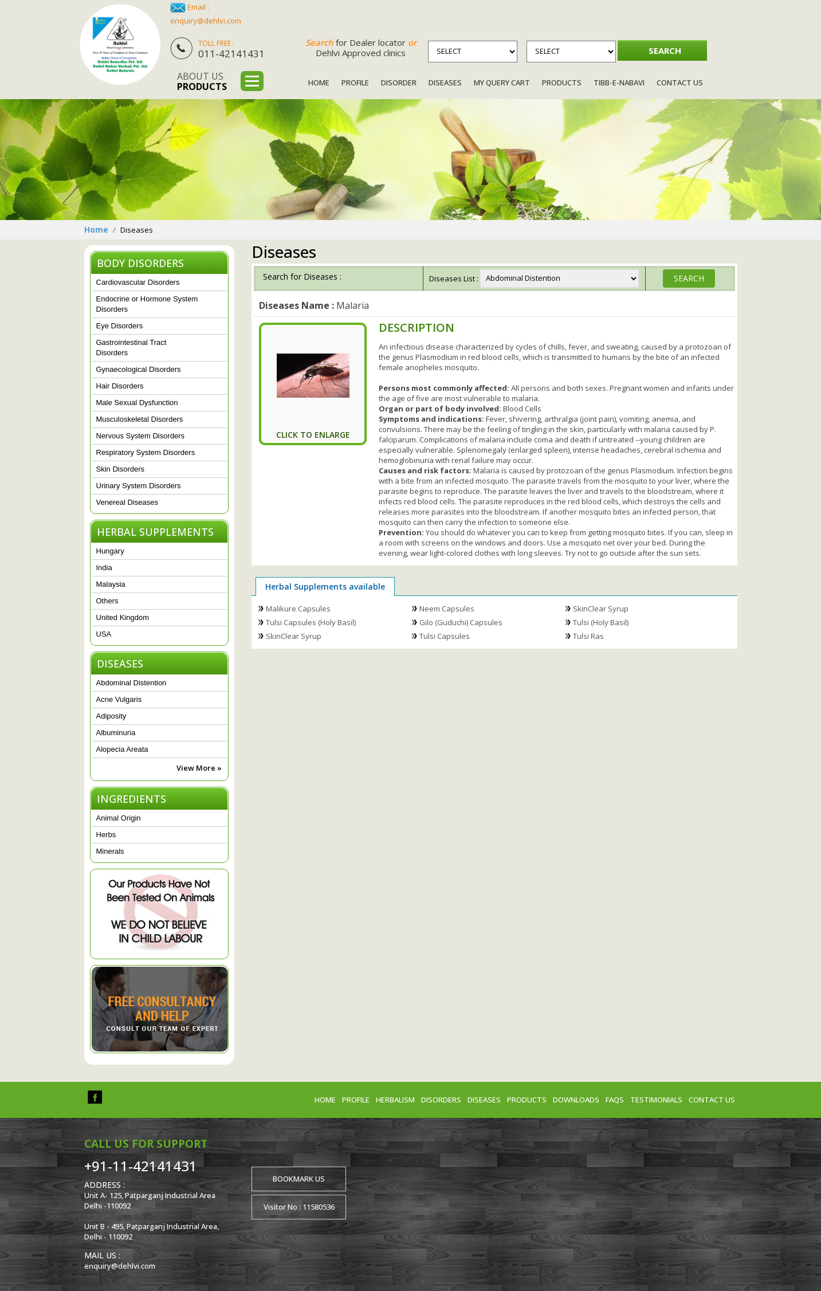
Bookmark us (299, 1179)
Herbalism (395, 1099)
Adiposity (111, 716)
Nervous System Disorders (140, 435)
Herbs (106, 834)
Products (562, 82)
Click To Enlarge (313, 434)
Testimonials (656, 1099)
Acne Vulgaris (119, 699)
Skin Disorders (120, 469)
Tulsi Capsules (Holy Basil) (311, 622)
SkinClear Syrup (600, 608)
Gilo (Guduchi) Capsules (460, 622)
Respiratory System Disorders (145, 452)
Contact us (712, 1099)
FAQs (615, 1099)
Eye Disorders (119, 325)
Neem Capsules (446, 608)
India (104, 567)
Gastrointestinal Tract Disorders (131, 347)
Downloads (576, 1099)
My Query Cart (502, 82)
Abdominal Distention (131, 682)
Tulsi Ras (588, 636)
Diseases (445, 82)
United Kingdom (123, 617)
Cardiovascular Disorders (138, 282)
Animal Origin (118, 818)
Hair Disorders (120, 386)
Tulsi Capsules (444, 636)
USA (104, 634)
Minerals (110, 851)
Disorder (399, 82)
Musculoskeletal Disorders (139, 419)
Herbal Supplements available (325, 586)
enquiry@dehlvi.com (205, 20)
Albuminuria (116, 732)
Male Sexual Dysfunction (137, 402)
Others (107, 601)
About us (202, 81)
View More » (199, 768)
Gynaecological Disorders (138, 369)
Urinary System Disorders (138, 485)
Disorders (441, 1099)
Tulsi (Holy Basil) (600, 622)
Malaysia (110, 584)
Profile (355, 82)
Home (318, 82)
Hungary (110, 551)
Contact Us (680, 82)
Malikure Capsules (298, 608)
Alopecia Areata (122, 749)
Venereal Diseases (127, 502)
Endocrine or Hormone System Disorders (147, 304)
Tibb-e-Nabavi (619, 82)
